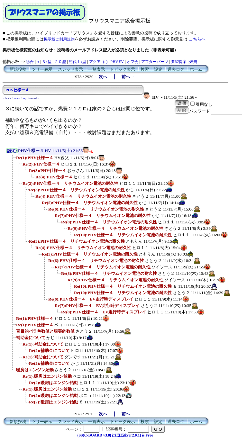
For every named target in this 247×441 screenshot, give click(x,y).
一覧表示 (96, 69)
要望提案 (179, 61)
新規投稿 (18, 69)
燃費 (193, 61)
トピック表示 (122, 69)
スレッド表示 (70, 69)
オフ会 (132, 61)
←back (7, 98)
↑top (23, 98)
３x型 (46, 61)
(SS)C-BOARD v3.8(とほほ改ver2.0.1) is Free (115, 435)
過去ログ (176, 69)
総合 (30, 61)
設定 (158, 69)
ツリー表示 (42, 69)
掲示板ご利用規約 (59, 39)
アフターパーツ (154, 61)
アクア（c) (98, 61)
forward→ (34, 98)
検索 (145, 69)
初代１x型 (77, 61)
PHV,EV (117, 61)
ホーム (196, 69)
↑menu (16, 98)
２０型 (60, 61)
